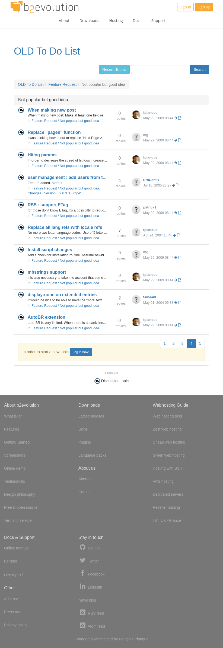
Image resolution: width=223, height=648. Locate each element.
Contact (84, 492)
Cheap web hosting (169, 442)
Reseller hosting (166, 507)
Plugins (84, 442)
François (126, 639)
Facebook (91, 573)
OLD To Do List (47, 51)
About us (85, 479)
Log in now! (81, 352)
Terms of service (18, 520)
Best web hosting (167, 429)
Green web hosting (169, 455)
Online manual (16, 548)
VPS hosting (163, 481)
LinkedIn (90, 586)
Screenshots (14, 455)
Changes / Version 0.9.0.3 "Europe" (54, 193)
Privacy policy (15, 625)
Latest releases (91, 416)
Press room (14, 612)
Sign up (204, 7)
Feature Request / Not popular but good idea (65, 121)
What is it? (13, 416)
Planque (141, 639)
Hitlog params (42, 155)
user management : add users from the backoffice (79, 177)
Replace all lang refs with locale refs (65, 227)
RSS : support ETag (48, 205)
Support (158, 20)
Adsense (11, 599)
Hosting (116, 20)
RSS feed (91, 612)
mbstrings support (47, 272)
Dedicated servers (168, 494)
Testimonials (14, 481)
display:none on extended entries (62, 294)
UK (163, 520)
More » (57, 183)
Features (11, 429)
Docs (137, 20)
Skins (83, 429)
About (64, 20)
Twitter (88, 560)
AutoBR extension (46, 317)
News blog (87, 600)
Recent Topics (114, 69)
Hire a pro (14, 574)
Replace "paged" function (54, 132)
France (175, 520)
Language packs (92, 455)
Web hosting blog (167, 416)
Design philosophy (19, 494)
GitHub (89, 547)
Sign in (185, 7)
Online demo (15, 468)
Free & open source (20, 507)
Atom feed (91, 625)
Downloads (89, 20)
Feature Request (62, 84)
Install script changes (50, 249)
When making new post (52, 110)
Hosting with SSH (167, 468)
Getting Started (17, 442)
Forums (10, 561)
